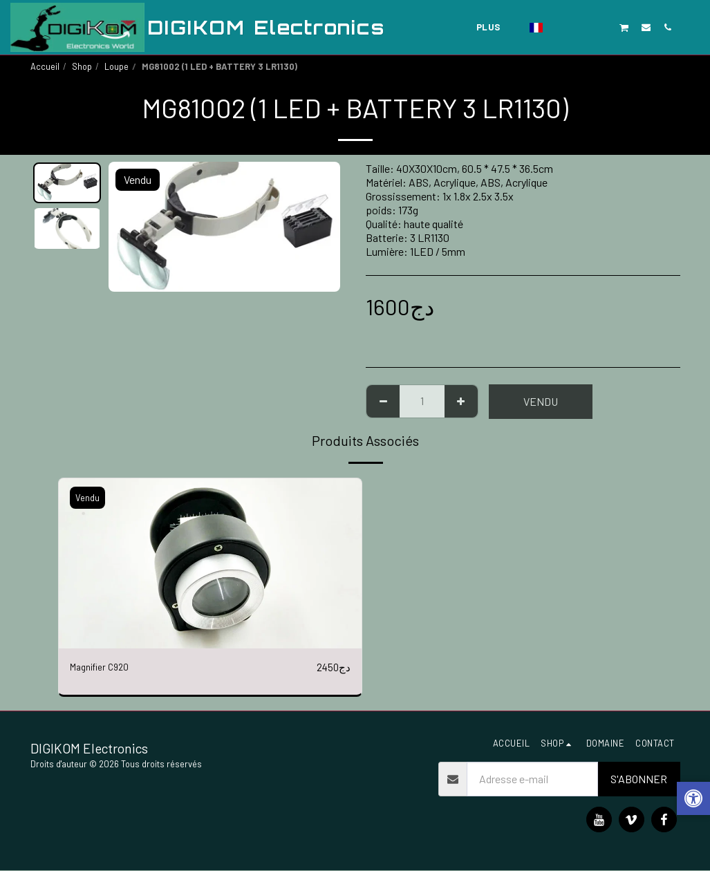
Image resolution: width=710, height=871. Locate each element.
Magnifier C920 (104, 667)
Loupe (116, 66)
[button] (560, 27)
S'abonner (638, 779)
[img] (210, 563)
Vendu (540, 401)
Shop (82, 66)
